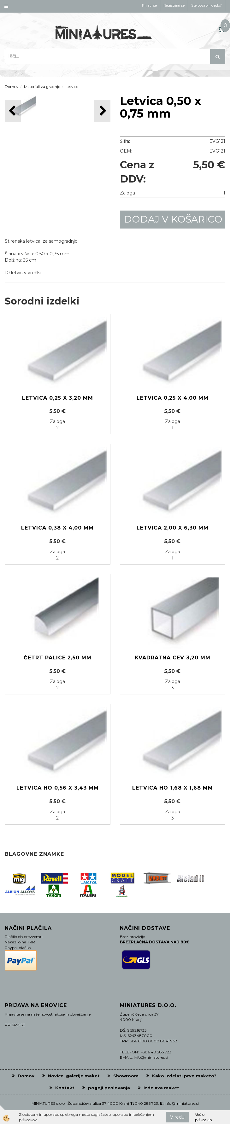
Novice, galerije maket (74, 1075)
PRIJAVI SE (15, 1025)
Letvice (72, 86)
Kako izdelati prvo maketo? (184, 1075)
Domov (12, 86)
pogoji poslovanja (109, 1087)
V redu (177, 1117)
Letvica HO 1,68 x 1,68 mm (172, 788)
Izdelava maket (161, 1087)
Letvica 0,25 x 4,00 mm (173, 398)
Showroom (126, 1075)
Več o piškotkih (203, 1117)
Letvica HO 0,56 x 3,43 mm (57, 788)
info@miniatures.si (181, 1103)
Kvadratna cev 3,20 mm (172, 658)
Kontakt (64, 1087)
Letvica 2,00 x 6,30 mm (173, 528)
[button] (102, 111)
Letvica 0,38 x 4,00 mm (57, 528)
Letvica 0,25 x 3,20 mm (57, 398)
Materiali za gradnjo (42, 86)
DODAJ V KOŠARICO (173, 219)
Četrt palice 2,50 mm (57, 658)
